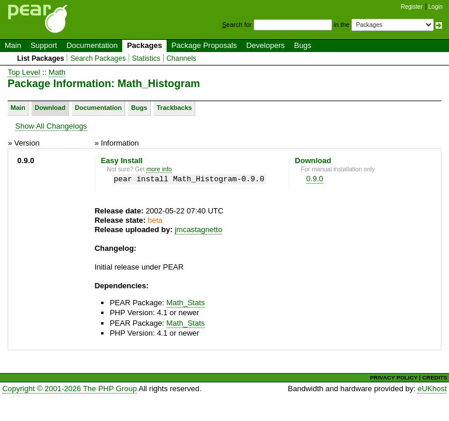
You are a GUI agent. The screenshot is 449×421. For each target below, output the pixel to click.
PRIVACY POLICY (393, 377)
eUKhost (432, 388)
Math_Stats (186, 302)
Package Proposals (204, 45)
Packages (144, 45)
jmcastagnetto (198, 229)
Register (412, 7)
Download (49, 107)
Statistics (146, 58)
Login (436, 7)
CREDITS (434, 377)
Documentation (92, 45)
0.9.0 (314, 178)
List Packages (40, 58)
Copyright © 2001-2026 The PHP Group (69, 388)
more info (158, 169)
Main (13, 45)
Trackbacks (174, 107)
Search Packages (98, 58)
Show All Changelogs (51, 126)
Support (43, 45)
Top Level (24, 72)
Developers (265, 45)
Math (57, 72)
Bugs (303, 45)
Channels (181, 58)
